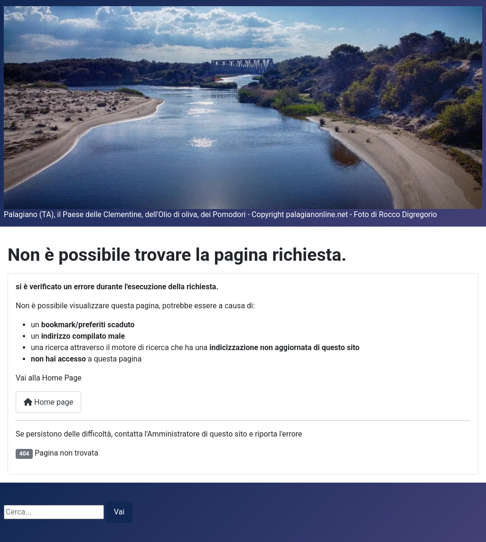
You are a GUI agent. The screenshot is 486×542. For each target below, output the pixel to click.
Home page (48, 402)
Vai (119, 511)
